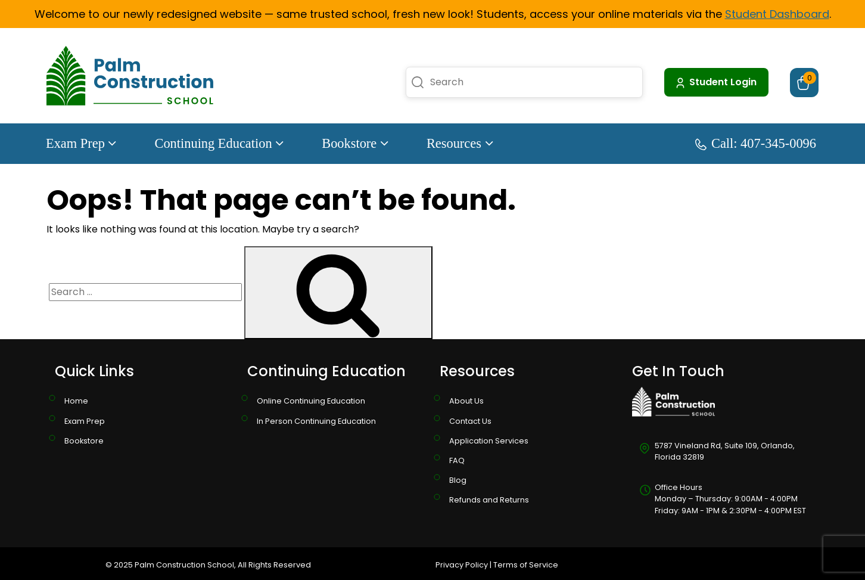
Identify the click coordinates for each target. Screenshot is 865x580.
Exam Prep (81, 143)
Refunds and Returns (489, 500)
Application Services (488, 441)
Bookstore (355, 143)
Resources (460, 143)
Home (76, 401)
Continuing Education (219, 143)
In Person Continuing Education (316, 421)
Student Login (715, 82)
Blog (457, 480)
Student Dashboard (777, 14)
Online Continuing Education (311, 401)
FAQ (457, 460)
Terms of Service (525, 565)
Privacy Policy (461, 565)
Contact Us (470, 421)
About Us (466, 401)
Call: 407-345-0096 (755, 143)
